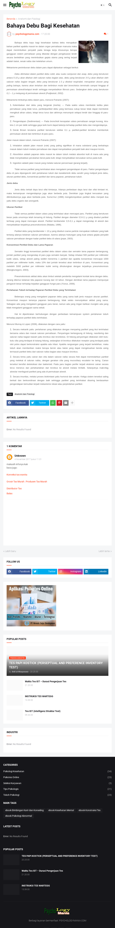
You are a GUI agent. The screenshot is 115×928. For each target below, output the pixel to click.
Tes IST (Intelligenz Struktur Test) (42, 711)
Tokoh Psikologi (57, 795)
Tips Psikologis (57, 789)
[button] (4, 5)
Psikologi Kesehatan (57, 771)
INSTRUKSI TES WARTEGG (39, 696)
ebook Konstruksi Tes (89, 810)
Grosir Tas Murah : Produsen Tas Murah (27, 481)
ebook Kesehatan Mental (61, 810)
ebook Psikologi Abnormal (18, 816)
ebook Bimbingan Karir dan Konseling (24, 810)
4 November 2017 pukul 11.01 (28, 459)
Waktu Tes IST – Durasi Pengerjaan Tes (45, 681)
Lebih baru (10, 551)
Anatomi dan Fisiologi (29, 19)
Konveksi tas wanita (17, 474)
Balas (9, 493)
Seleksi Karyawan (57, 783)
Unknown (20, 455)
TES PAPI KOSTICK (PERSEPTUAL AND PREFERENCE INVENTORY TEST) (60, 856)
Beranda (11, 19)
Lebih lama (104, 551)
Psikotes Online (57, 777)
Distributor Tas (14, 488)
